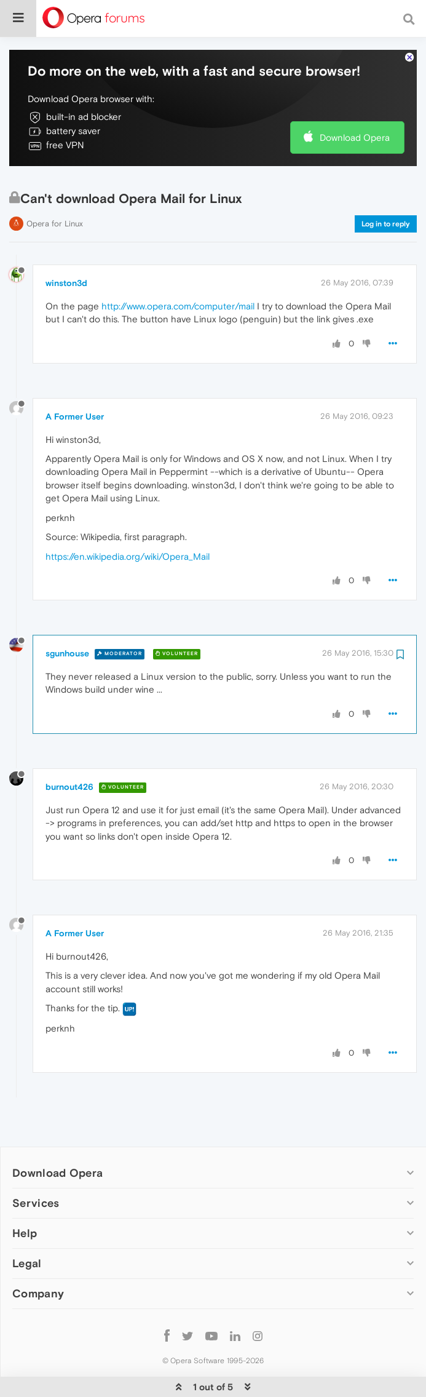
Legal (27, 1225)
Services (35, 1165)
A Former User (74, 379)
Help (24, 1195)
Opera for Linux (54, 186)
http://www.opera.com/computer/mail (177, 268)
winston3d (66, 245)
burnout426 (69, 749)
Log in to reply (385, 186)
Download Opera (355, 100)
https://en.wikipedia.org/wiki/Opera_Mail (127, 519)
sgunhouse (67, 616)
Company (38, 1255)
